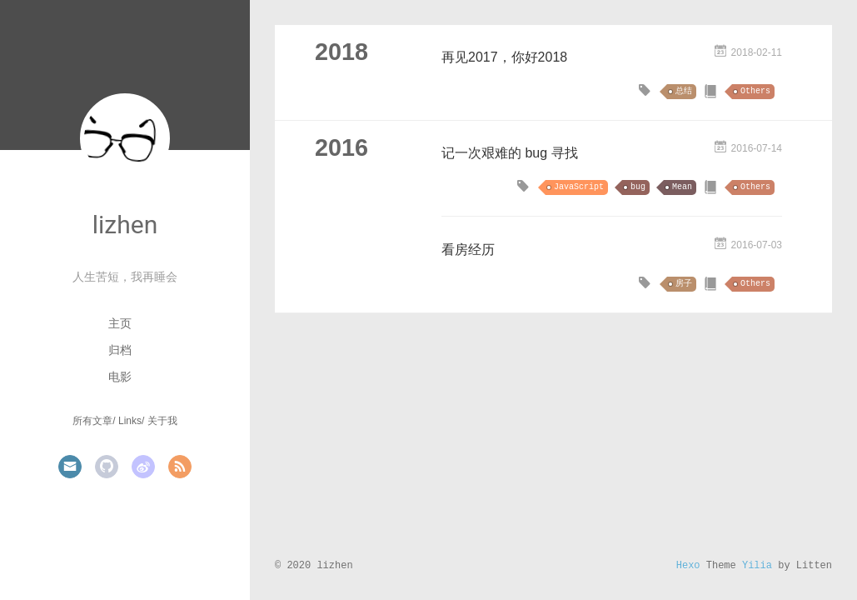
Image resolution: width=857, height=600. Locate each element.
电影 (120, 376)
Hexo (688, 566)
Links (130, 421)
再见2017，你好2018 (504, 57)
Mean (682, 187)
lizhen (124, 224)
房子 (683, 283)
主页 (120, 323)
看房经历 (468, 249)
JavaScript (579, 187)
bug (637, 187)
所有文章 (92, 421)
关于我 (162, 421)
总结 (683, 91)
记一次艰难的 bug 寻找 (509, 153)
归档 (120, 350)
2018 (341, 51)
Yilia (757, 566)
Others (755, 91)
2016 (341, 147)
